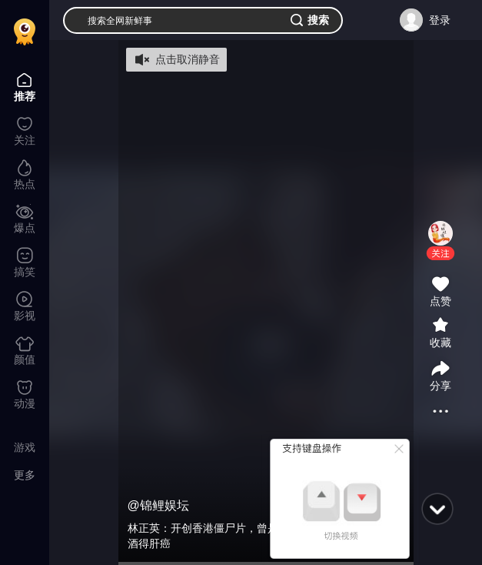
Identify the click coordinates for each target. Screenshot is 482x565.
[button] (440, 253)
